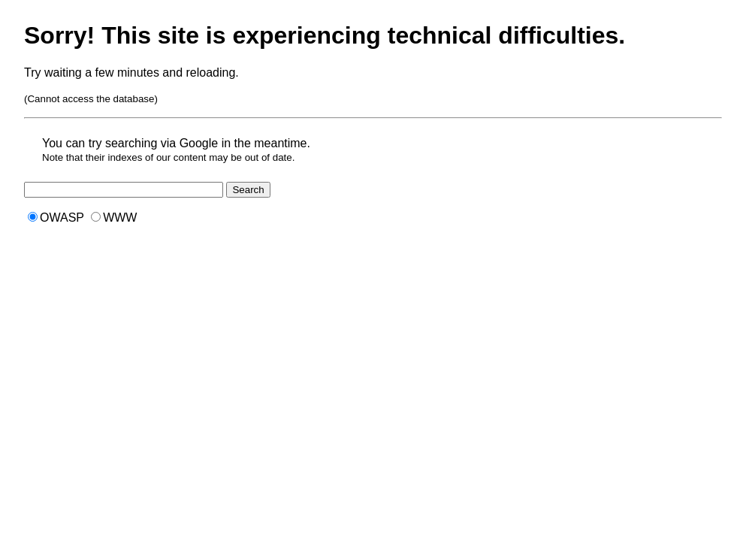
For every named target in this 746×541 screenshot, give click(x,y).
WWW (114, 217)
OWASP (56, 217)
